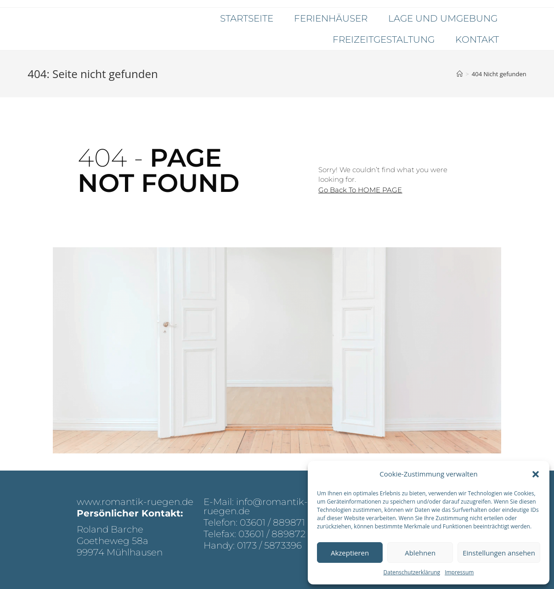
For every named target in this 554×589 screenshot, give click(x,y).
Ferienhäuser (330, 18)
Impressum (459, 572)
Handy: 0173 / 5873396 (253, 545)
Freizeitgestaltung (384, 39)
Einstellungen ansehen (499, 552)
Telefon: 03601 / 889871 (254, 522)
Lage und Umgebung (442, 18)
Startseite (246, 18)
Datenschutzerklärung (412, 572)
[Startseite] (460, 74)
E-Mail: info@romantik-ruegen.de (256, 506)
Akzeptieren (350, 552)
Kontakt (477, 39)
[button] (535, 474)
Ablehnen (420, 552)
